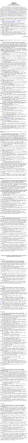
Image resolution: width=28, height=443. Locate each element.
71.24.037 (9, 21)
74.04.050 (18, 21)
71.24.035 (2, 21)
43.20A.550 (19, 20)
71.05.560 (23, 20)
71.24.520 (13, 21)
